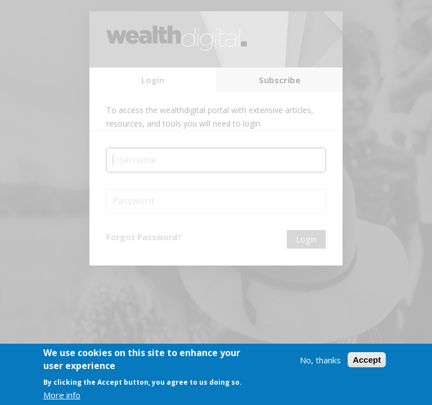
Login (152, 80)
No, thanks (320, 360)
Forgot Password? (143, 236)
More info (61, 395)
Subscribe (279, 80)
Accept (367, 360)
